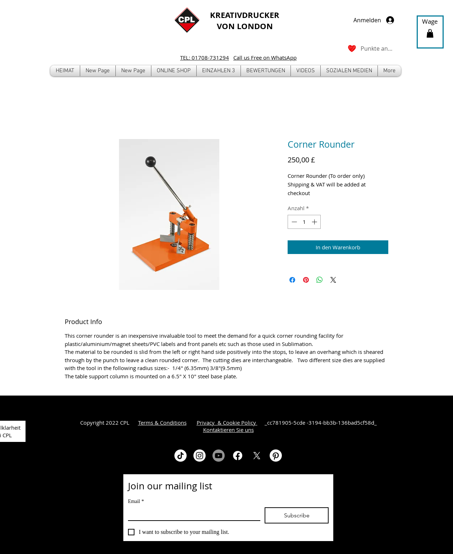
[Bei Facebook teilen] (292, 280)
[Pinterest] (276, 455)
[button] (174, 70)
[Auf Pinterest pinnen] (306, 280)
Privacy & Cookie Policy (227, 422)
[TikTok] (180, 455)
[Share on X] (333, 280)
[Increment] (315, 221)
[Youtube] (218, 455)
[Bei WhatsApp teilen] (319, 280)
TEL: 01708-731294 (204, 57)
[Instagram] (199, 455)
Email (136, 501)
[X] (257, 455)
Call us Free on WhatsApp (265, 57)
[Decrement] (293, 221)
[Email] (192, 513)
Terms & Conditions (162, 422)
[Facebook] (238, 455)
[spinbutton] (304, 221)
